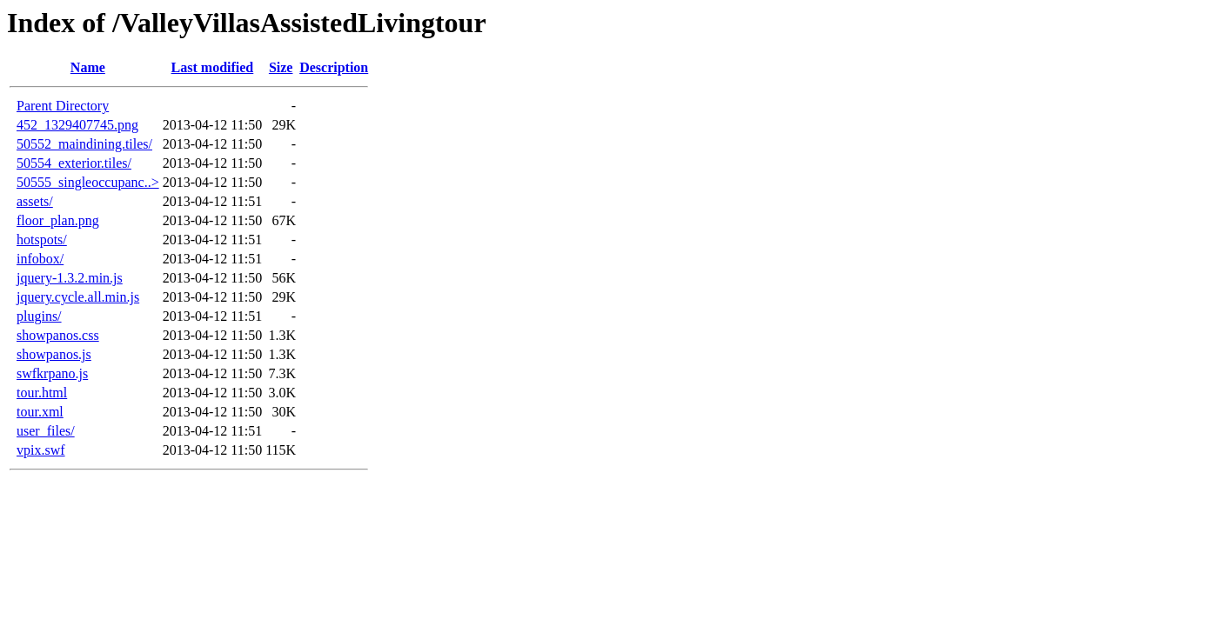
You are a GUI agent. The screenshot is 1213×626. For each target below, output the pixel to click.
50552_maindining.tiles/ (84, 144)
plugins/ (39, 316)
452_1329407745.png (77, 124)
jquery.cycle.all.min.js (78, 297)
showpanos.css (58, 335)
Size (281, 67)
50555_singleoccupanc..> (88, 182)
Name (87, 67)
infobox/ (40, 258)
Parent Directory (63, 105)
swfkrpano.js (52, 373)
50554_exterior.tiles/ (74, 163)
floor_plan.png (58, 220)
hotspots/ (42, 239)
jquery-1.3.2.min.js (70, 277)
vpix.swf (41, 450)
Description (333, 67)
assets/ (35, 201)
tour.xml (40, 411)
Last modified (212, 67)
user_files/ (46, 430)
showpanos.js (54, 354)
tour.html (42, 392)
